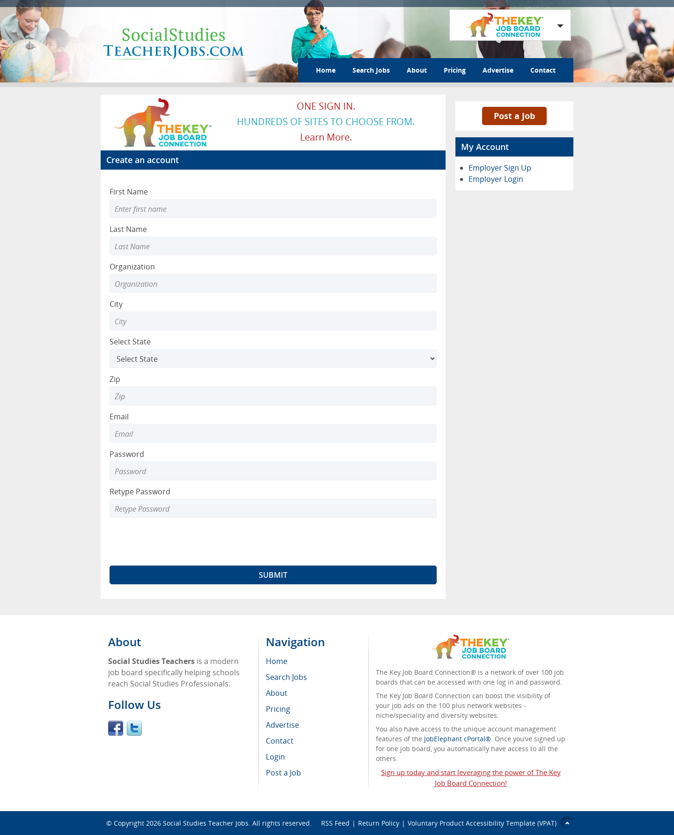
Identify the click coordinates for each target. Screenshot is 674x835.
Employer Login (496, 179)
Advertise (498, 70)
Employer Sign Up (500, 168)
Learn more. (326, 137)
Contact (543, 70)
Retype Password (140, 491)
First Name (129, 191)
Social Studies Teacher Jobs (206, 823)
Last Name (128, 229)
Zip (115, 379)
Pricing (455, 70)
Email (119, 416)
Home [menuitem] (276, 661)
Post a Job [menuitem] (283, 773)
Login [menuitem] (275, 757)
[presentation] (181, 541)
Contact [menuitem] (279, 741)
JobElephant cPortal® (457, 738)
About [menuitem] (276, 693)
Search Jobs (371, 70)
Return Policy (378, 823)
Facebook (115, 728)
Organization (132, 266)
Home (326, 70)
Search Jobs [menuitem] (286, 677)
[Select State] (273, 358)
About (417, 70)
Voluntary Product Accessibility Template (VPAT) (482, 823)
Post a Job (514, 115)
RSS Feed (335, 823)
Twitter (134, 728)
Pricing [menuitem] (278, 709)
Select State (130, 341)
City (116, 304)
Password (127, 454)
